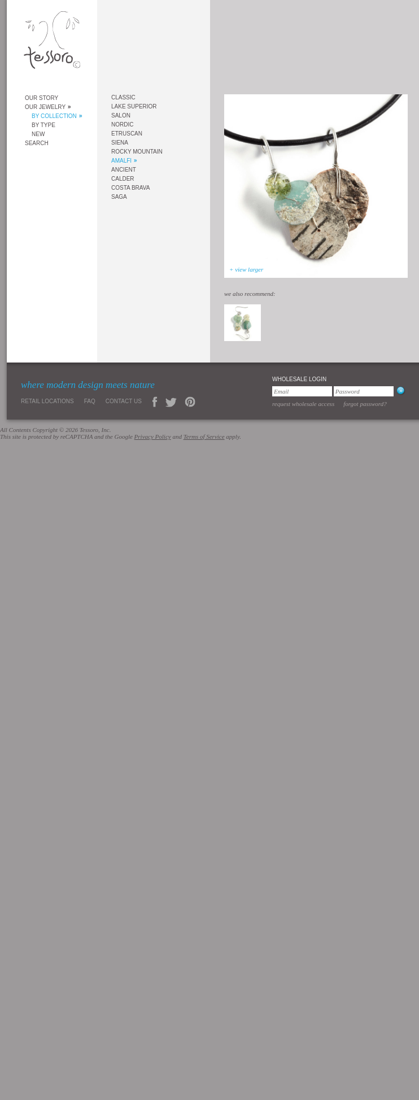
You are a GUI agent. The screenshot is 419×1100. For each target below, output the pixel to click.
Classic (123, 97)
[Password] (364, 391)
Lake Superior (134, 106)
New (38, 134)
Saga (119, 197)
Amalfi (121, 161)
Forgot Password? (365, 403)
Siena (119, 142)
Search (37, 143)
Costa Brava (130, 188)
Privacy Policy (152, 436)
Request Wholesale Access (303, 403)
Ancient (123, 170)
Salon (120, 115)
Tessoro (52, 43)
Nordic (122, 124)
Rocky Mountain (137, 152)
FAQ (89, 401)
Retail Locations (47, 401)
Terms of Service (204, 436)
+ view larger (246, 269)
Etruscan (126, 133)
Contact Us (124, 401)
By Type (43, 125)
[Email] (302, 391)
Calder (122, 179)
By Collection (54, 116)
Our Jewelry (45, 107)
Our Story (41, 98)
